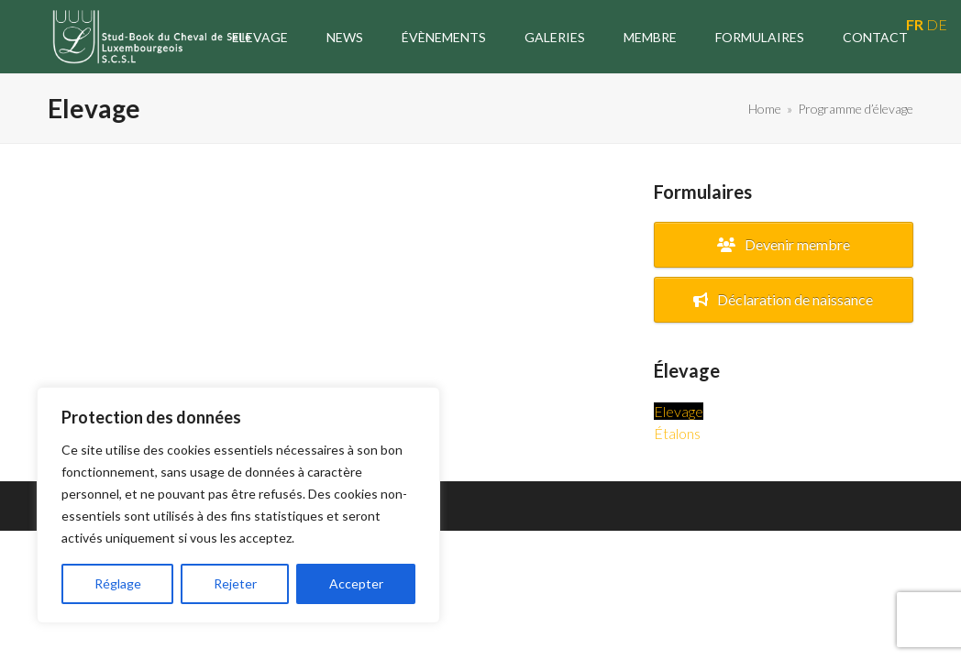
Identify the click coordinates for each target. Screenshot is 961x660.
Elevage (678, 411)
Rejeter (235, 583)
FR (914, 24)
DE (936, 24)
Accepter (356, 583)
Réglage (117, 583)
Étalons (677, 433)
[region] (238, 505)
